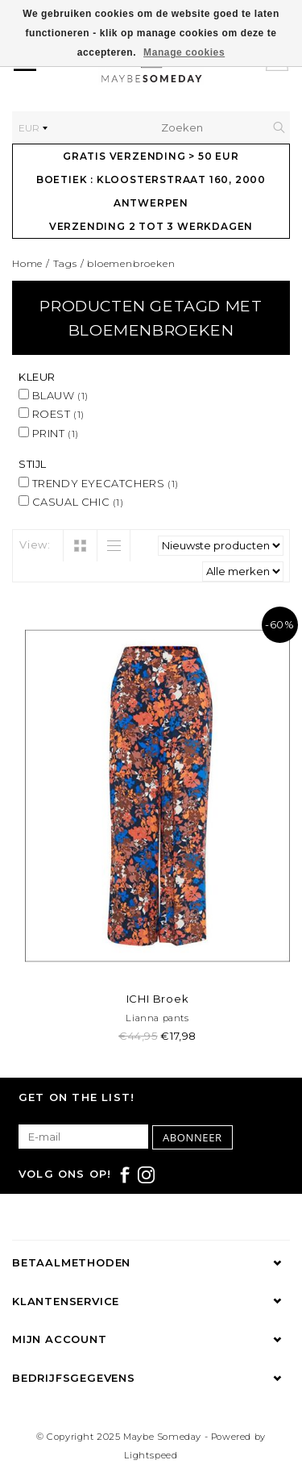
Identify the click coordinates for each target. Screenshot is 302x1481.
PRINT (49, 433)
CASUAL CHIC (71, 501)
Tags (65, 263)
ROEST (52, 413)
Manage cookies (184, 52)
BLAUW (54, 395)
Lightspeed (151, 1455)
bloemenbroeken (131, 263)
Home (27, 263)
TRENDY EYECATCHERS (99, 483)
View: (35, 544)
